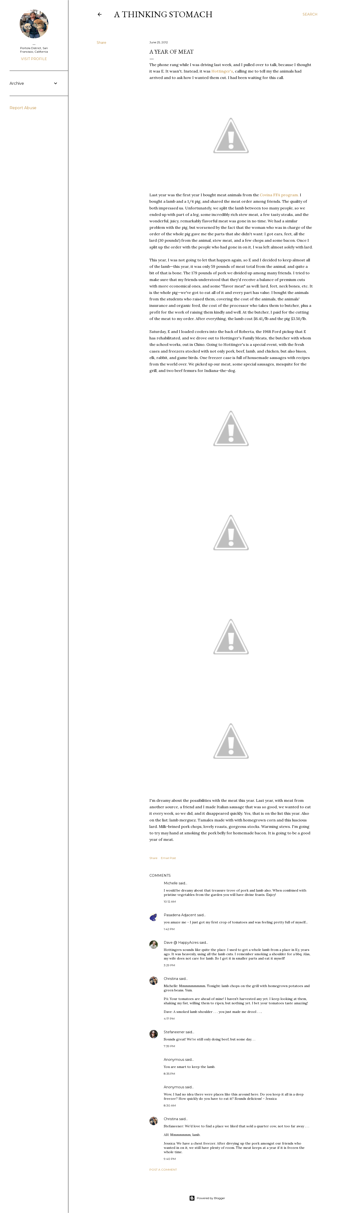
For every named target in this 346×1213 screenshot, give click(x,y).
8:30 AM (170, 1105)
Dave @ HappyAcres (181, 942)
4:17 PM (169, 1018)
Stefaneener (174, 1032)
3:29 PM (169, 965)
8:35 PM (169, 1073)
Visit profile (34, 59)
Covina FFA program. (279, 194)
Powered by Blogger (207, 1198)
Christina (171, 979)
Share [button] (101, 42)
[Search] (310, 14)
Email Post (168, 858)
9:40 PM (170, 1159)
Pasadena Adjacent (180, 915)
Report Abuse (23, 108)
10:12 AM (170, 901)
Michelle (171, 883)
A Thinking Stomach (163, 14)
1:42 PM (169, 929)
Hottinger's (222, 71)
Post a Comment (163, 1169)
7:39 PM (169, 1046)
